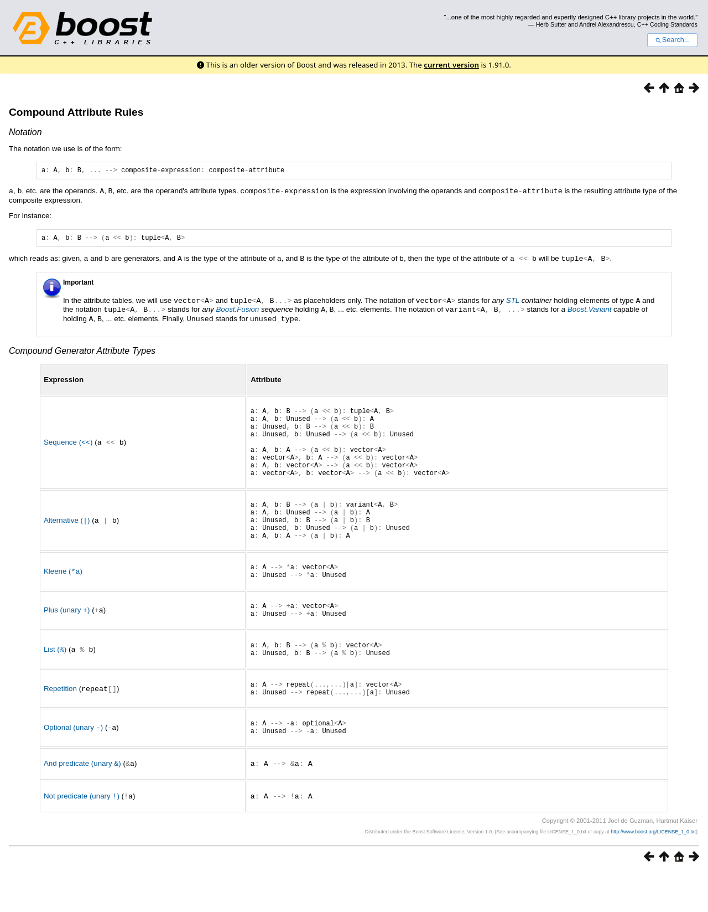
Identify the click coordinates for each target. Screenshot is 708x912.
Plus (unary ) (67, 639)
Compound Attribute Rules (76, 112)
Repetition (60, 724)
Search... (672, 40)
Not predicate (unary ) (81, 836)
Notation (25, 132)
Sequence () (68, 450)
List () (55, 681)
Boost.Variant (590, 311)
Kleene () (63, 596)
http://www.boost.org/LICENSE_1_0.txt (653, 871)
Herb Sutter (551, 24)
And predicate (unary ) (82, 804)
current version (451, 65)
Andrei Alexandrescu (606, 24)
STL (512, 302)
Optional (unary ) (73, 766)
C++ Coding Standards (667, 24)
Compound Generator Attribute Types (82, 351)
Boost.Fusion (237, 311)
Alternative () (67, 540)
